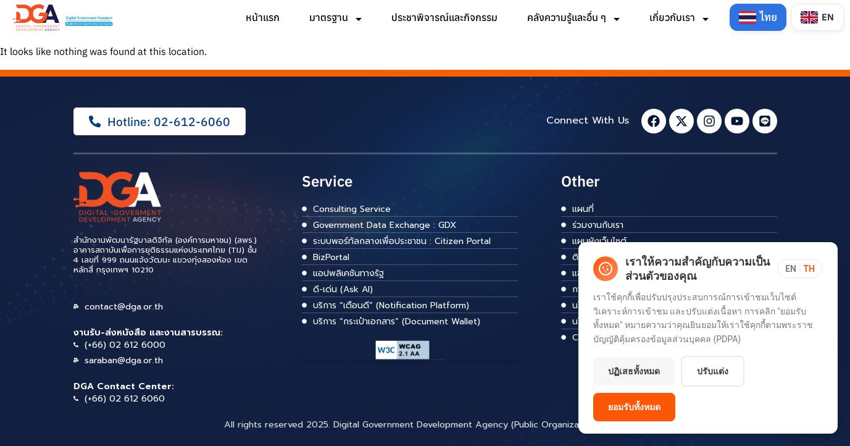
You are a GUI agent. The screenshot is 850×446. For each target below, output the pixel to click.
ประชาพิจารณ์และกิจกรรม (444, 17)
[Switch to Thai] (758, 17)
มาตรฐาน (335, 17)
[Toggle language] (800, 268)
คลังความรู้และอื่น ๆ (573, 17)
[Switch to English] (817, 17)
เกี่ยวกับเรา (679, 17)
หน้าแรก (263, 17)
